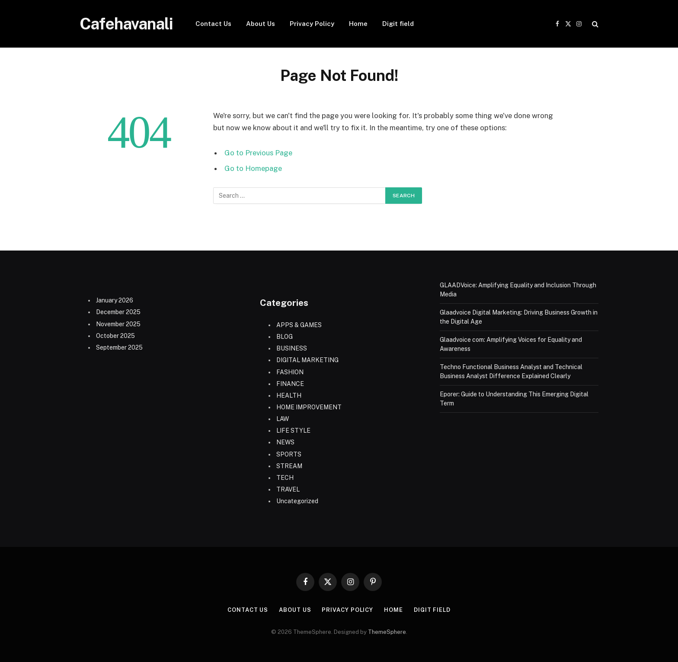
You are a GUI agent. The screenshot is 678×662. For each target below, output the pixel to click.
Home (358, 23)
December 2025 (118, 312)
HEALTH (288, 395)
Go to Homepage (253, 168)
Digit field (398, 23)
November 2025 (118, 324)
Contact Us (213, 23)
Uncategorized (297, 501)
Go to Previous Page (258, 152)
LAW (282, 418)
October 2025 (115, 335)
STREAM (289, 466)
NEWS (285, 442)
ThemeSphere (387, 632)
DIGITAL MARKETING (307, 360)
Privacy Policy (312, 23)
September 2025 (119, 347)
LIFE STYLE (293, 430)
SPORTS (288, 454)
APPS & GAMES (299, 324)
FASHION (290, 372)
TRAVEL (288, 489)
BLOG (284, 336)
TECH (285, 477)
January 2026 (114, 300)
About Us (260, 23)
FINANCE (290, 383)
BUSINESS (291, 348)
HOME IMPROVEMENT (309, 407)
